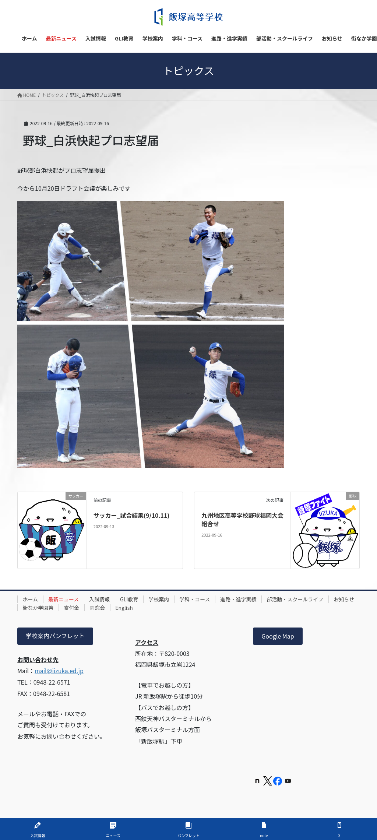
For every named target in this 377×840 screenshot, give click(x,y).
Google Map (277, 636)
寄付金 (103, 607)
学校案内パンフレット (55, 636)
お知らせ (33, 607)
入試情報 (100, 599)
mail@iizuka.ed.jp (59, 670)
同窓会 (129, 607)
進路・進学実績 (241, 599)
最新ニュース (64, 599)
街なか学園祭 (69, 607)
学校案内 (160, 599)
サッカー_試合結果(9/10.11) (132, 515)
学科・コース (197, 599)
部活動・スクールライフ (298, 599)
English (157, 607)
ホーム (30, 599)
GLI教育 (130, 599)
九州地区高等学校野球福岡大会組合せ (239, 519)
